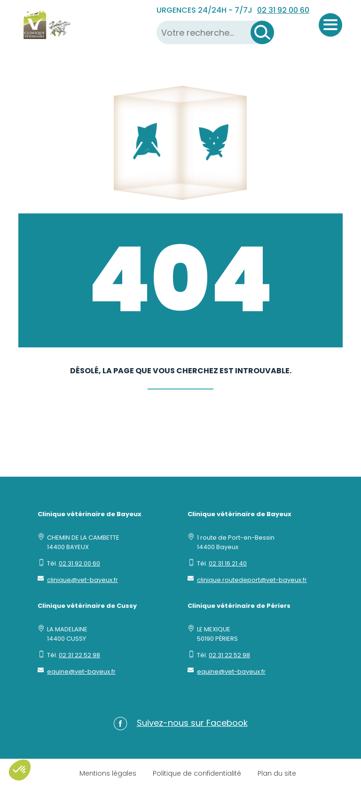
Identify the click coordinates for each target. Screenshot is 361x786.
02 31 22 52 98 (79, 655)
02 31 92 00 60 (283, 10)
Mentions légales (107, 773)
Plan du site (277, 773)
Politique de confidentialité (197, 773)
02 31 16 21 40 (228, 563)
